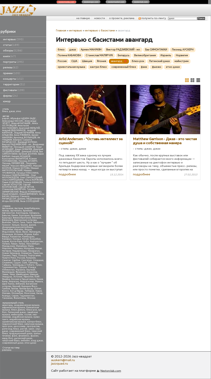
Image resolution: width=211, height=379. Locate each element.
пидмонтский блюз (12, 324)
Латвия (6, 244)
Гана (22, 222)
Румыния (30, 258)
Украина (20, 270)
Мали (31, 246)
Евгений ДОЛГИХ (28, 154)
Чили (12, 274)
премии (11, 73)
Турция (23, 267)
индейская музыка (22, 317)
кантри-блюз (34, 321)
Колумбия (35, 239)
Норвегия (26, 253)
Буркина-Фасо (29, 286)
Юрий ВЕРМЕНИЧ (28, 194)
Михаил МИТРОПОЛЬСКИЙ (20, 169)
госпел (27, 314)
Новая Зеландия (11, 253)
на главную (83, 18)
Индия (28, 229)
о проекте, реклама (121, 18)
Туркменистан (9, 267)
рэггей (23, 329)
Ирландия (34, 232)
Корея (5, 241)
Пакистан (38, 253)
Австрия (18, 208)
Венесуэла (7, 220)
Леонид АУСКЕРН (27, 161)
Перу (14, 255)
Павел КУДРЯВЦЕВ (12, 182)
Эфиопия (28, 276)
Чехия (5, 274)
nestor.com (66, 2)
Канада (17, 239)
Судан (17, 262)
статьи (11, 45)
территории (14, 84)
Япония (31, 298)
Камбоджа (28, 236)
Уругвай (30, 270)
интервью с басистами (100, 30)
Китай (25, 239)
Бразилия (36, 215)
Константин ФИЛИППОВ (15, 158)
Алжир (5, 210)
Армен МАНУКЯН (91, 49)
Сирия (15, 295)
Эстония (17, 276)
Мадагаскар (27, 281)
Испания (18, 234)
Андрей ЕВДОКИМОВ (14, 130)
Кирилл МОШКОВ (21, 156)
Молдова (29, 248)
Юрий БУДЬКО (10, 194)
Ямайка (6, 279)
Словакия (38, 260)
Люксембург (33, 244)
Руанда (6, 295)
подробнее (67, 174)
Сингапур (26, 260)
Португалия (34, 255)
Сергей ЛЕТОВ (26, 187)
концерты (13, 78)
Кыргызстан (36, 241)
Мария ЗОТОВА (21, 168)
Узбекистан (8, 270)
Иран (25, 232)
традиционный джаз (20, 333)
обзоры (12, 50)
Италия (28, 234)
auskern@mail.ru (63, 360)
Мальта (39, 281)
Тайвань (6, 265)
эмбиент (25, 340)
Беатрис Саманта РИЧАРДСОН (17, 141)
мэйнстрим (17, 314)
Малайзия (21, 246)
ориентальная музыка (14, 321)
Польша (22, 255)
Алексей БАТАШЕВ (21, 123)
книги (9, 56)
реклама (6, 350)
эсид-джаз (37, 340)
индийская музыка (19, 319)
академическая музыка (26, 305)
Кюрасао (14, 281)
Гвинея (14, 288)
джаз (12, 111)
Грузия (24, 225)
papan (5, 118)
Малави (6, 293)
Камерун (7, 239)
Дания (32, 225)
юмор (7, 101)
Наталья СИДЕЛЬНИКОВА (16, 175)
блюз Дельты (18, 310)
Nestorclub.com (110, 370)
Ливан (14, 244)
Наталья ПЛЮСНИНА (27, 173)
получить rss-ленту (152, 18)
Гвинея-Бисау (26, 288)
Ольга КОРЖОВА (34, 180)
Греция (15, 225)
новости (99, 18)
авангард (7, 305)
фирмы (10, 95)
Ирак (18, 232)
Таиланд (33, 262)
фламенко (23, 336)
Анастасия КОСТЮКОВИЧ (15, 126)
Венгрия (36, 218)
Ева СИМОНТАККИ (156, 49)
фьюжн (34, 336)
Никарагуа (34, 251)
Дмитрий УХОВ (29, 151)
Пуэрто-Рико (9, 258)
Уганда (32, 267)
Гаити (29, 222)
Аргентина (16, 210)
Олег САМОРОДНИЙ (31, 177)
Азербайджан (32, 208)
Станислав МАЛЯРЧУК (14, 189)
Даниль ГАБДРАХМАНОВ (30, 198)
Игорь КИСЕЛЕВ (10, 201)
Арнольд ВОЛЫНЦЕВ (25, 137)
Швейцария (22, 274)
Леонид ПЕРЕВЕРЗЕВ (13, 163)
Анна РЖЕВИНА (22, 135)
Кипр (5, 281)
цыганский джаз (23, 338)
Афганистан (8, 213)
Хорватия (32, 272)
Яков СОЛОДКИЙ (29, 201)
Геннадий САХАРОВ (24, 147)
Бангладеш (22, 213)
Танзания (7, 298)
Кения (40, 279)
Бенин (15, 215)
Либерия (29, 291)
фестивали (13, 90)
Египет (37, 288)
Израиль (18, 229)
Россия (21, 258)
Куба (26, 241)
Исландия (7, 234)
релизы (10, 67)
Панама (6, 255)
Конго (5, 291)
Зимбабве (7, 229)
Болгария (24, 215)
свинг (31, 329)
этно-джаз (30, 343)
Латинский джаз (17, 312)
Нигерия (6, 251)
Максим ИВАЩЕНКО (21, 166)
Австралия (7, 208)
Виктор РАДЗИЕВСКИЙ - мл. (17, 144)
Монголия (29, 293)
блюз (5, 111)
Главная (61, 30)
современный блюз (19, 331)
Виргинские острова (25, 220)
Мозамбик (17, 293)
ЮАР (37, 276)
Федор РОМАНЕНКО (31, 192)
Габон (15, 222)
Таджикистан (27, 295)
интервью (13, 39)
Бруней (16, 286)
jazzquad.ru (59, 363)
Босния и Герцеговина (23, 279)
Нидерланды (19, 251)
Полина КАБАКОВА (33, 182)
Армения (27, 210)
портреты (13, 62)
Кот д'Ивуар (16, 291)
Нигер (39, 293)
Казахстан (15, 236)
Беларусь (34, 213)
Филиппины (20, 298)
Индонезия (8, 232)
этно (18, 111)
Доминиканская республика (17, 227)
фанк (14, 336)
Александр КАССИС (12, 121)
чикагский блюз (11, 340)
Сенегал (6, 260)
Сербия (16, 260)
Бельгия (6, 215)
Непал (38, 248)
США (24, 262)
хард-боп (7, 338)
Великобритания (22, 218)
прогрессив (33, 326)
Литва (22, 244)
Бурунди (7, 218)
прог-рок (7, 326)
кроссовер (20, 326)
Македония (8, 246)
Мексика (18, 248)
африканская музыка (13, 307)
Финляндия (8, 272)
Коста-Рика (16, 241)
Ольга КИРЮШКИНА (13, 180)
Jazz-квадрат (22, 15)
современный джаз (12, 343)
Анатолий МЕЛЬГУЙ (29, 128)
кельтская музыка (33, 324)
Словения (7, 262)
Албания (20, 284)
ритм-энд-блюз (10, 329)
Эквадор (7, 276)
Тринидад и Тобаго (23, 265)
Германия (38, 222)
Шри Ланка (8, 284)
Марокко (7, 248)
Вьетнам (6, 222)
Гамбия (6, 288)
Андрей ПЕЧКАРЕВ (24, 132)
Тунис (38, 265)
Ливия (38, 291)
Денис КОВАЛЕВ (23, 149)
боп (4, 312)
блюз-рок (31, 310)
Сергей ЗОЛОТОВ (12, 184)
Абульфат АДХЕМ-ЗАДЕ (23, 118)
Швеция (34, 274)
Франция (21, 272)
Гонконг (6, 225)
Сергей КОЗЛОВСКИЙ (16, 185)
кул (40, 310)
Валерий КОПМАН (27, 142)
